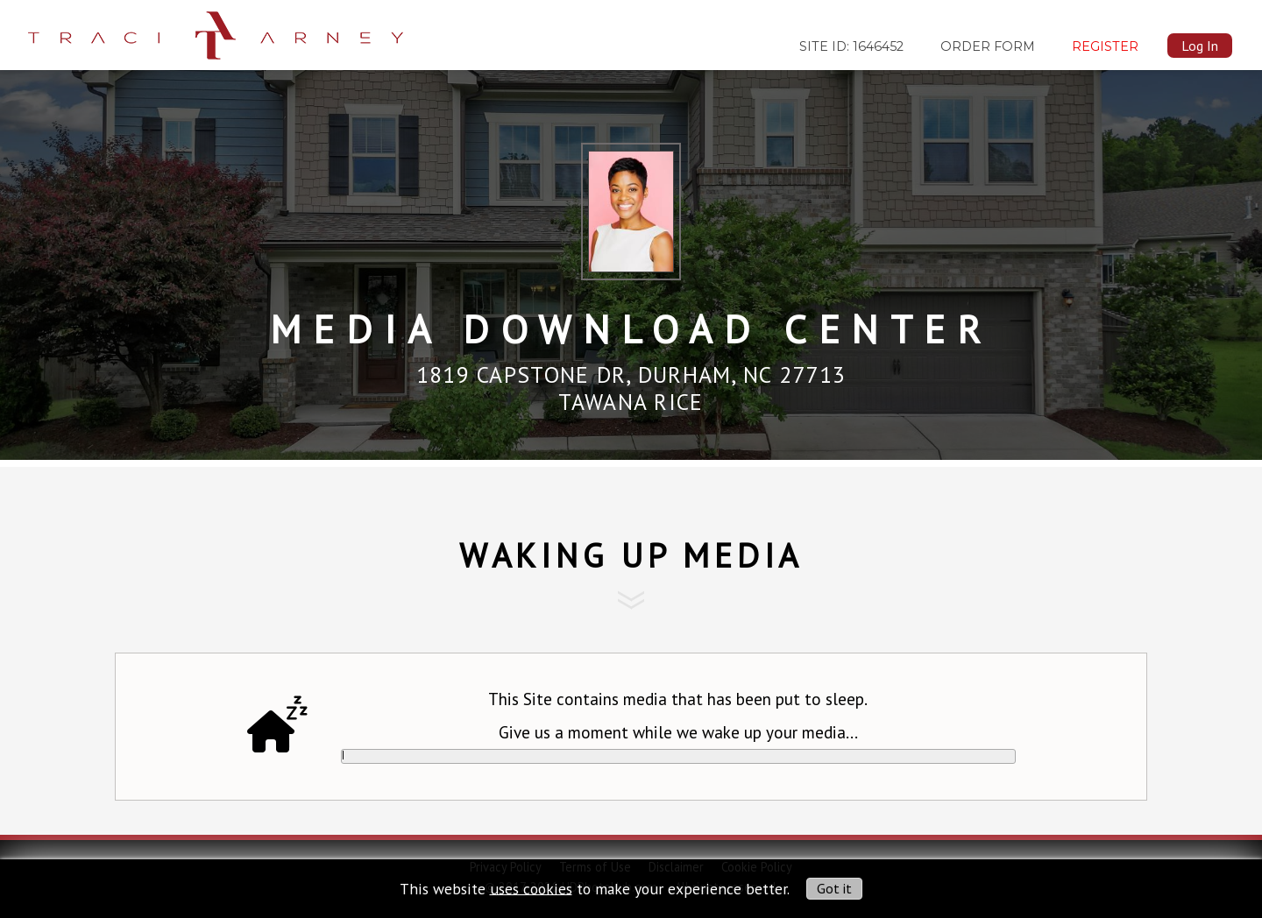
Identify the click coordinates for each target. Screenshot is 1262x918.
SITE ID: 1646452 (851, 46)
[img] (215, 29)
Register (1105, 46)
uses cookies (531, 888)
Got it (834, 888)
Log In (1199, 45)
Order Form (987, 46)
